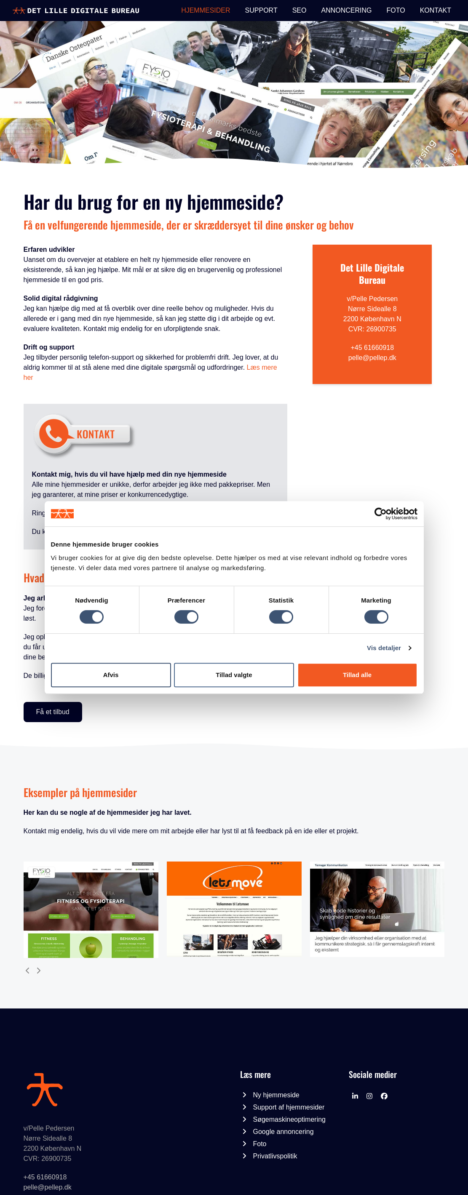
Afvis (111, 674)
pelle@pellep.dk (372, 357)
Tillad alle (357, 674)
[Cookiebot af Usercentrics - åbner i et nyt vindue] (380, 513)
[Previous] (28, 970)
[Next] (38, 970)
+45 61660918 (372, 347)
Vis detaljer (384, 647)
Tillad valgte (234, 674)
